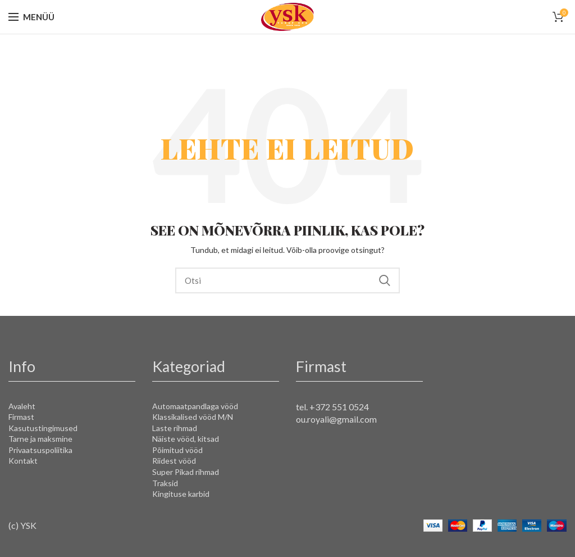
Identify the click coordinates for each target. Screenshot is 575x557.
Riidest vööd (174, 460)
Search (385, 280)
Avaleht (21, 406)
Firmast (21, 417)
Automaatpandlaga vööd (195, 406)
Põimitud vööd (177, 450)
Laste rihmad (174, 428)
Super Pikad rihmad (185, 472)
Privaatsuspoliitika (40, 450)
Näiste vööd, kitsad (185, 438)
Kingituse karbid (180, 494)
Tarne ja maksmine (40, 438)
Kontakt (23, 460)
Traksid (165, 483)
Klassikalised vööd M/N (192, 417)
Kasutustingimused (42, 428)
